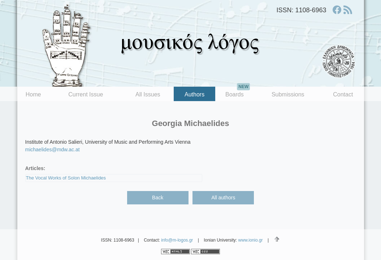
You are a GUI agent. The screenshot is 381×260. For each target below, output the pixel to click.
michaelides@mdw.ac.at (52, 149)
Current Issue (85, 94)
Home (33, 94)
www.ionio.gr (250, 240)
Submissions (288, 94)
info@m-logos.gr (177, 240)
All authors (223, 197)
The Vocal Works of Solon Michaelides (66, 178)
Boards (237, 92)
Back (157, 197)
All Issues (147, 94)
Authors (194, 94)
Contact (343, 94)
